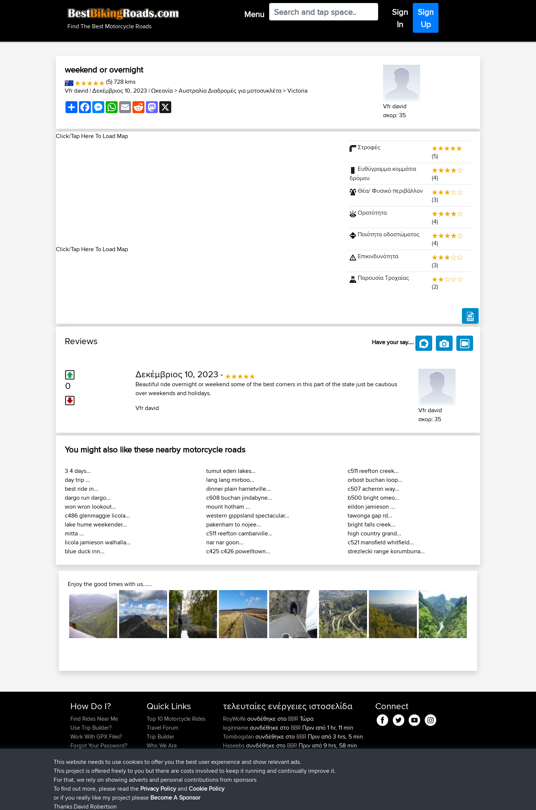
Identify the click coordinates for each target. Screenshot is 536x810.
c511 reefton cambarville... (239, 533)
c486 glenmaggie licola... (97, 515)
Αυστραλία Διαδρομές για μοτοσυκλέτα (230, 90)
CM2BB (285, 763)
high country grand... (374, 533)
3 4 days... (78, 471)
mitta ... (74, 533)
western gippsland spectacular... (247, 515)
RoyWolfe (235, 719)
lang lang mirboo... (230, 480)
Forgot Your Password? (98, 745)
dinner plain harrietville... (238, 488)
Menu (254, 14)
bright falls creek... (371, 524)
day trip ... (77, 480)
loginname (236, 727)
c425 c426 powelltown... (238, 551)
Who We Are (162, 745)
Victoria (297, 90)
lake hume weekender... (96, 524)
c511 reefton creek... (373, 471)
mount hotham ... (228, 506)
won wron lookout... (90, 506)
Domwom (235, 763)
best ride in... (81, 488)
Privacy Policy (170, 799)
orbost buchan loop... (375, 480)
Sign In (400, 18)
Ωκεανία (162, 90)
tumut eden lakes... (231, 471)
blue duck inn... (85, 551)
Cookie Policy (207, 799)
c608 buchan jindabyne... (239, 497)
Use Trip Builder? (91, 727)
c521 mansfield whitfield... (381, 542)
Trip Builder (160, 736)
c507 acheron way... (373, 488)
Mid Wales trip (292, 754)
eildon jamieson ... (371, 506)
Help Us (156, 763)
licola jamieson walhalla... (98, 542)
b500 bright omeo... (373, 497)
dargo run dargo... (88, 497)
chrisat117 (235, 754)
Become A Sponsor (94, 754)
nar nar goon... (224, 542)
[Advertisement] (197, 193)
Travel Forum (162, 727)
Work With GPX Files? (96, 736)
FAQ (75, 763)
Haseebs (234, 745)
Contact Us (160, 754)
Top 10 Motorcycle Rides (176, 719)
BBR (293, 719)
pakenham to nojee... (233, 524)
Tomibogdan (239, 736)
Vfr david (76, 90)
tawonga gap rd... (370, 515)
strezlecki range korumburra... (386, 551)
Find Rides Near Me (94, 719)
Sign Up (426, 18)
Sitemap (140, 799)
